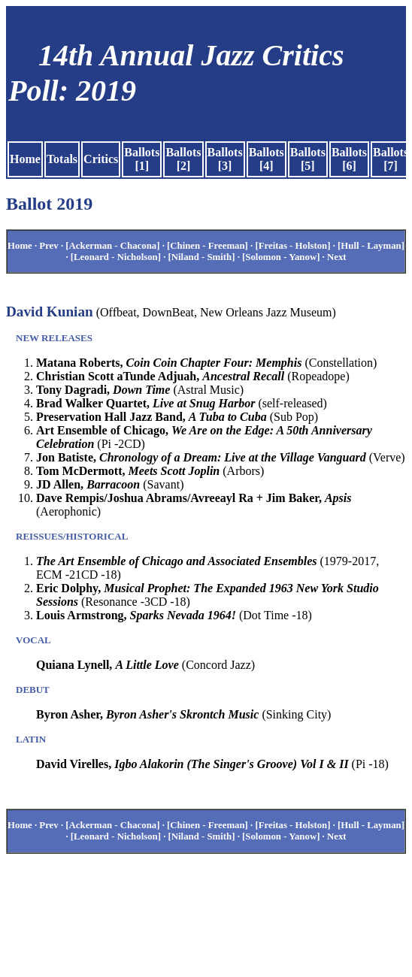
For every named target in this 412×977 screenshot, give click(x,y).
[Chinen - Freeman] (207, 245)
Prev (48, 245)
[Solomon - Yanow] (281, 257)
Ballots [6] (349, 159)
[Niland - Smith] (201, 257)
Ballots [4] (266, 159)
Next (337, 257)
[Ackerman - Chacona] (112, 245)
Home (25, 159)
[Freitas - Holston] (292, 245)
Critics (100, 159)
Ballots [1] (141, 159)
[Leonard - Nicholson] (116, 257)
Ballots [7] (390, 159)
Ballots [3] (225, 159)
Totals (62, 159)
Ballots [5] (308, 159)
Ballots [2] (183, 159)
